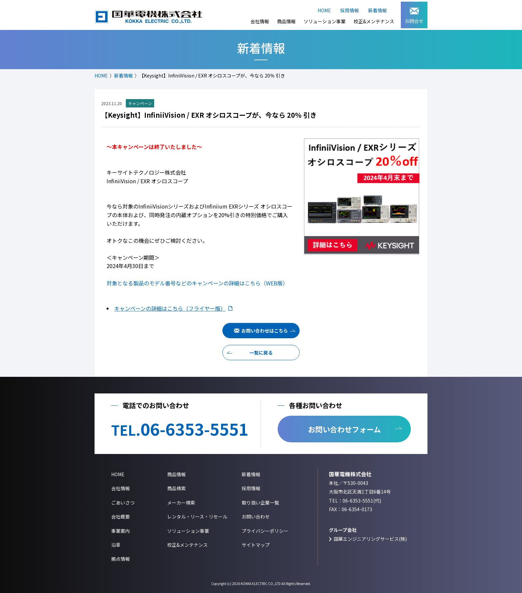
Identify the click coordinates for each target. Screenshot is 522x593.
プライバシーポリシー (265, 530)
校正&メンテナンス (374, 21)
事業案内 (120, 530)
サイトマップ (256, 544)
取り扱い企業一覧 (260, 502)
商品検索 (176, 488)
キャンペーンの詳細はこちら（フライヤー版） (170, 308)
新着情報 (377, 10)
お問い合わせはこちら (264, 330)
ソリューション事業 (325, 21)
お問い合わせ (256, 516)
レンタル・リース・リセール (197, 516)
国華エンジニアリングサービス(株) (370, 538)
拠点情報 (120, 558)
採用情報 (349, 10)
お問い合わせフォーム (344, 429)
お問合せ (414, 16)
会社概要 (120, 516)
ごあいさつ (122, 502)
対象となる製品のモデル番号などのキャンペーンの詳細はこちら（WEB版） (197, 283)
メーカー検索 (181, 502)
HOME (324, 10)
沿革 (116, 544)
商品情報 (286, 21)
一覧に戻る (261, 352)
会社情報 (259, 21)
